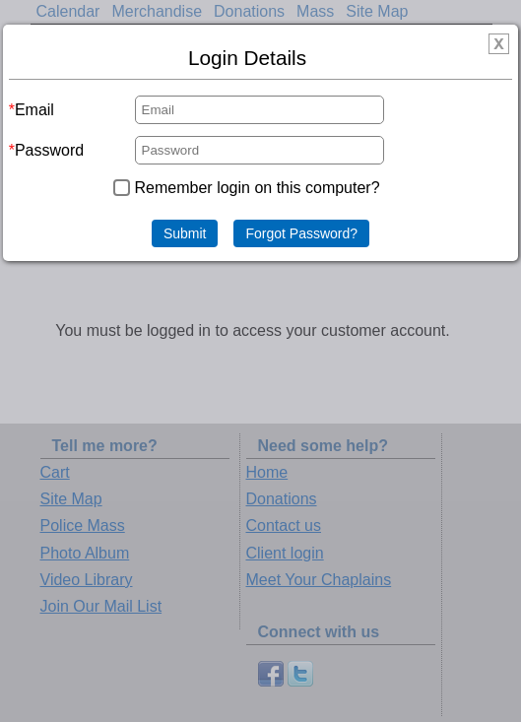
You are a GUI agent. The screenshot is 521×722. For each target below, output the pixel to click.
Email (34, 109)
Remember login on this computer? (257, 187)
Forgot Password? (301, 233)
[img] (499, 44)
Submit (185, 233)
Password (49, 150)
